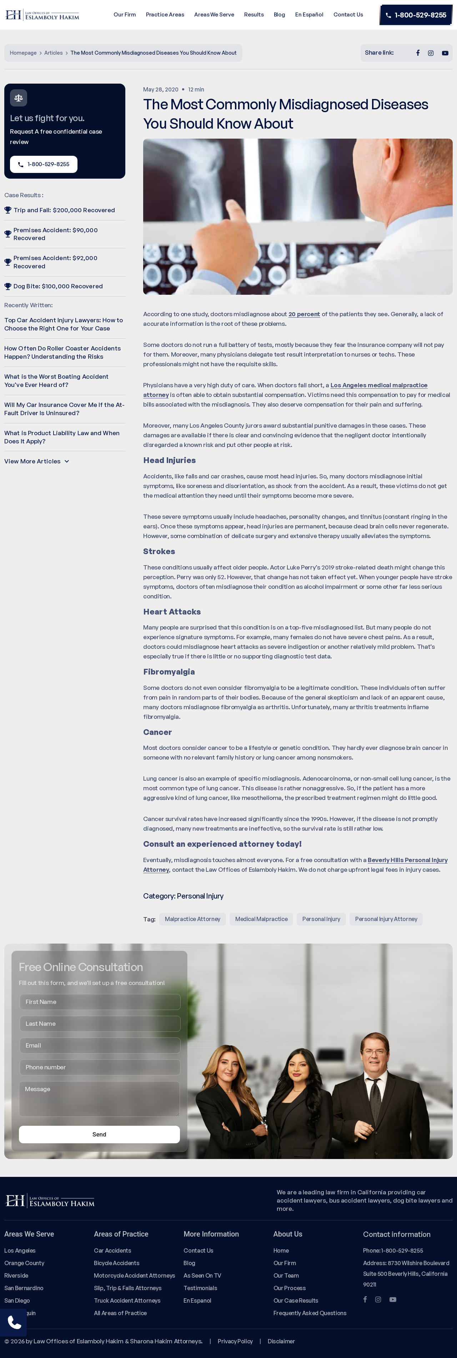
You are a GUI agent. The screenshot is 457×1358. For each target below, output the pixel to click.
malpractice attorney (192, 918)
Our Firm (125, 14)
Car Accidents (112, 1250)
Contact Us (348, 14)
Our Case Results (295, 1300)
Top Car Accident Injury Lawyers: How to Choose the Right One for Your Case (63, 324)
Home (281, 1250)
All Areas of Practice (120, 1313)
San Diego (17, 1300)
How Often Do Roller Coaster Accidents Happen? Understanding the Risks (62, 352)
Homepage (23, 53)
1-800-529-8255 (416, 15)
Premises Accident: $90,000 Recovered (51, 234)
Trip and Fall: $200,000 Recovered (59, 210)
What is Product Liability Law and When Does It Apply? (62, 437)
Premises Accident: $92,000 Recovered (50, 262)
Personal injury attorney (386, 918)
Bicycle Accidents (116, 1263)
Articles (53, 53)
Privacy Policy (235, 1341)
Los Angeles (20, 1250)
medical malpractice (261, 918)
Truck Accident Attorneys (127, 1300)
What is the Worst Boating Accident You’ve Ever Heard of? (56, 380)
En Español (309, 14)
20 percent (304, 314)
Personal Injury (200, 895)
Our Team (286, 1275)
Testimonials (200, 1288)
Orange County (24, 1263)
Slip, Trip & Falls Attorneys (127, 1288)
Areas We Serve (214, 14)
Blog (280, 14)
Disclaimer (281, 1341)
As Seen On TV (202, 1275)
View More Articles (36, 461)
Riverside (16, 1275)
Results (254, 14)
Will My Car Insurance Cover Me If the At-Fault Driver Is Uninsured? (64, 409)
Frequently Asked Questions (310, 1313)
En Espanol (197, 1300)
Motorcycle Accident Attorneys (134, 1275)
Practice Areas (165, 14)
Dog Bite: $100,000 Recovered (53, 286)
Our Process (289, 1288)
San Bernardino (24, 1288)
